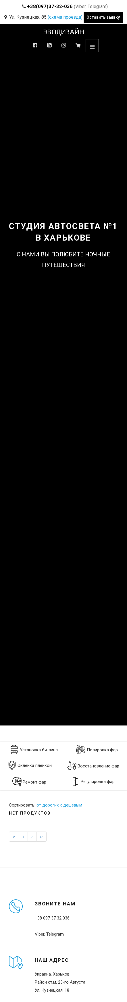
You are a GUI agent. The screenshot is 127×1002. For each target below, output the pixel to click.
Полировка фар (97, 749)
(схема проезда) (65, 17)
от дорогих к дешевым (59, 805)
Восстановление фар (93, 765)
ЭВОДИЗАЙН (63, 32)
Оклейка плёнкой (30, 765)
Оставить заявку (103, 17)
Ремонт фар (29, 781)
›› (41, 836)
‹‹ (14, 836)
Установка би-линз (33, 749)
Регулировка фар (93, 781)
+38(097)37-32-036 (50, 6)
